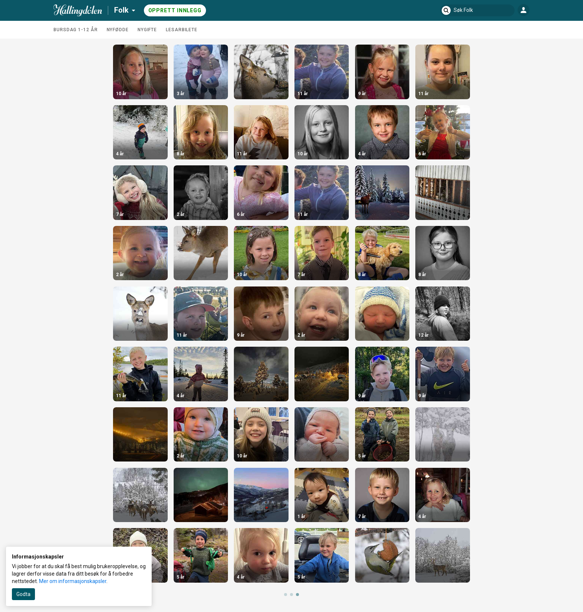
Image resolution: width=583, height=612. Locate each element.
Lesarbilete (181, 29)
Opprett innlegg (175, 10)
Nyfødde (118, 29)
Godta (23, 594)
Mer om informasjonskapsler (72, 581)
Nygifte (147, 29)
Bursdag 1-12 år (76, 29)
